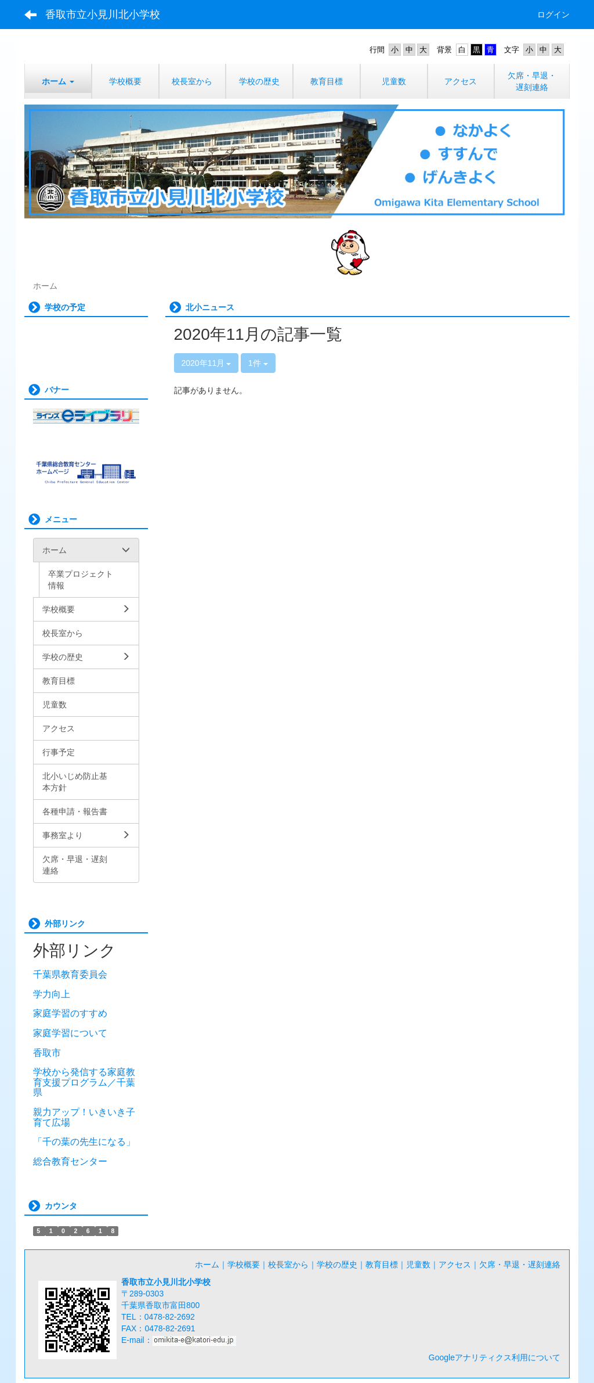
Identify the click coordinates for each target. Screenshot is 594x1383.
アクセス (455, 1264)
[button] (58, 81)
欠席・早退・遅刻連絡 (519, 1264)
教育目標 (381, 1264)
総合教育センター (70, 1161)
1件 (258, 363)
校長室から (288, 1264)
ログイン (553, 14)
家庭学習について (70, 1033)
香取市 (47, 1053)
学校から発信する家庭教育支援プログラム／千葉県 (84, 1082)
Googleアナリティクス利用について (494, 1357)
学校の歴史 (337, 1264)
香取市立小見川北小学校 (102, 14)
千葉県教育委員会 (70, 974)
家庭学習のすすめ (70, 1013)
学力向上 (51, 994)
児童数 (418, 1264)
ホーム (207, 1264)
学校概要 (243, 1264)
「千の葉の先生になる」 (84, 1142)
